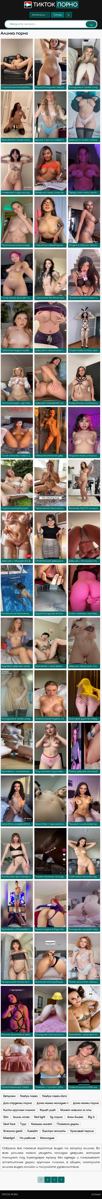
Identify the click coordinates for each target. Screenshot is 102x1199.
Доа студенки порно (17, 1103)
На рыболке (27, 1138)
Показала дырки (68, 1124)
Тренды (57, 15)
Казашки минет (41, 1124)
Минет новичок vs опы (75, 1110)
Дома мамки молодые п (52, 1103)
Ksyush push (48, 1110)
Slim (5, 1117)
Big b (91, 1117)
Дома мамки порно (86, 1103)
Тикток (51, 4)
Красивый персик (82, 1131)
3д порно (56, 1117)
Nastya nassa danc (54, 1096)
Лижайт (32, 1131)
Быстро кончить (54, 1131)
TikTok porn (10, 1194)
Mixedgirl (9, 1138)
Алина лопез (21, 1117)
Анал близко (75, 1117)
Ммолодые (47, 1138)
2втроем (9, 1096)
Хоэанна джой (12, 1131)
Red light (39, 1117)
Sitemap (95, 1195)
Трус (23, 1124)
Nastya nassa (29, 1096)
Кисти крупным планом (19, 1110)
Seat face (9, 1124)
